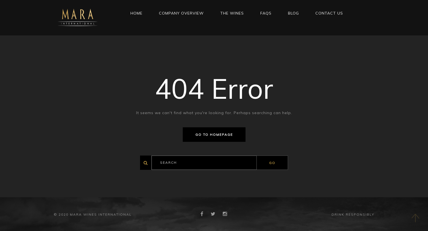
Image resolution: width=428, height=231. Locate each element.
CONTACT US (329, 13)
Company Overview (181, 13)
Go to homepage (214, 135)
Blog (293, 13)
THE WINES (232, 13)
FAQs (266, 13)
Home (136, 13)
